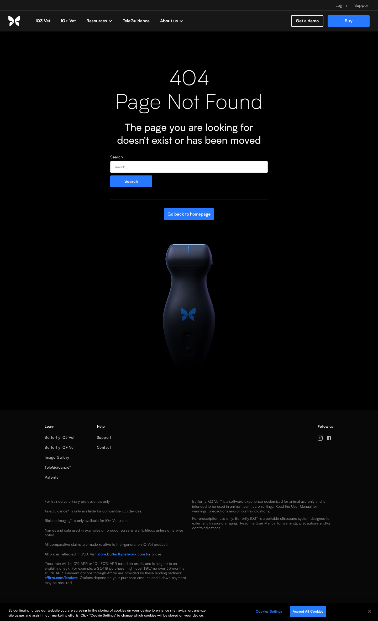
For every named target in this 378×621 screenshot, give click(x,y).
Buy (349, 20)
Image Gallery (57, 457)
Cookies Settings (269, 612)
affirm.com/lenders (61, 577)
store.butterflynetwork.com (121, 554)
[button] (99, 21)
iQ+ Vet (68, 20)
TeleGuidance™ (58, 467)
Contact (104, 447)
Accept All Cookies (308, 612)
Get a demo (307, 20)
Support (104, 437)
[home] (19, 21)
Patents (51, 477)
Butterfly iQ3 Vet (60, 437)
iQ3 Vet (43, 20)
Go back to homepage (189, 214)
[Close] (369, 612)
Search (116, 157)
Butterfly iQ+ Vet (60, 447)
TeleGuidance (136, 20)
